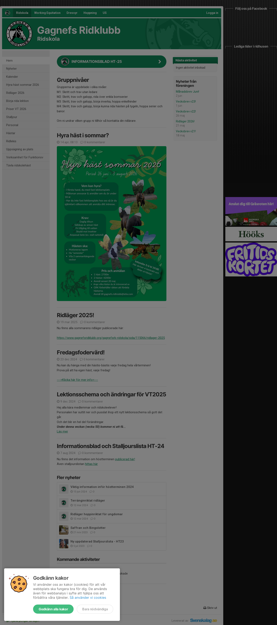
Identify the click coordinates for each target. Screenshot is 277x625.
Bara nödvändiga (95, 609)
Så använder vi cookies (88, 597)
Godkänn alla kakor (53, 609)
